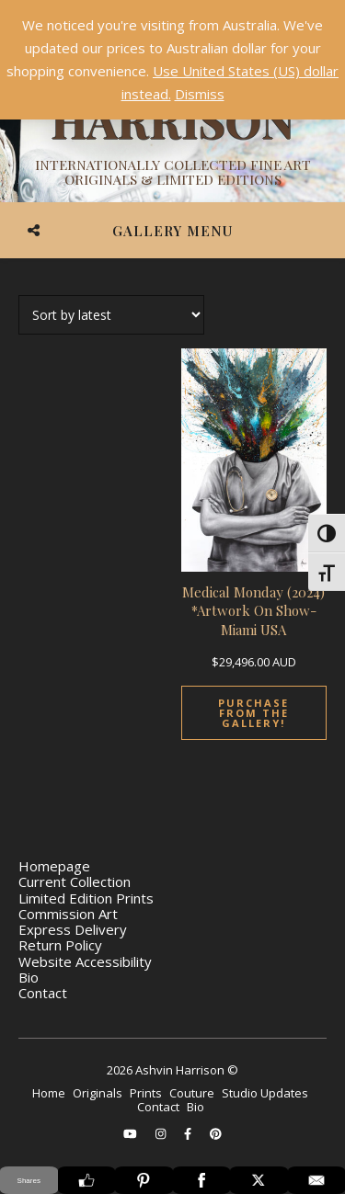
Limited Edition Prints (86, 898)
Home (48, 1093)
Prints (146, 1093)
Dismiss (199, 94)
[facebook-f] (189, 1133)
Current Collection (74, 881)
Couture (191, 1093)
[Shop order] (111, 315)
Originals (97, 1093)
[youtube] (131, 1133)
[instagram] (161, 1133)
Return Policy (60, 945)
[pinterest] (216, 1133)
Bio (28, 977)
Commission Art (68, 913)
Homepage (54, 866)
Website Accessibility (85, 961)
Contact (42, 993)
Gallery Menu (172, 231)
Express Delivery (72, 929)
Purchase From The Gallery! (253, 713)
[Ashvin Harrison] (172, 119)
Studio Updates (265, 1093)
